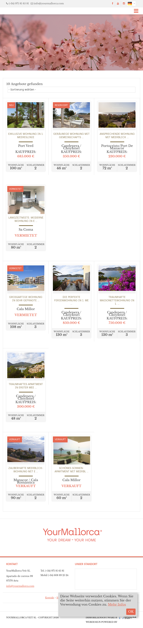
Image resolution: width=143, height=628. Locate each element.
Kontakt (49, 597)
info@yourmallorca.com (49, 3)
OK (131, 612)
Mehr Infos (117, 605)
